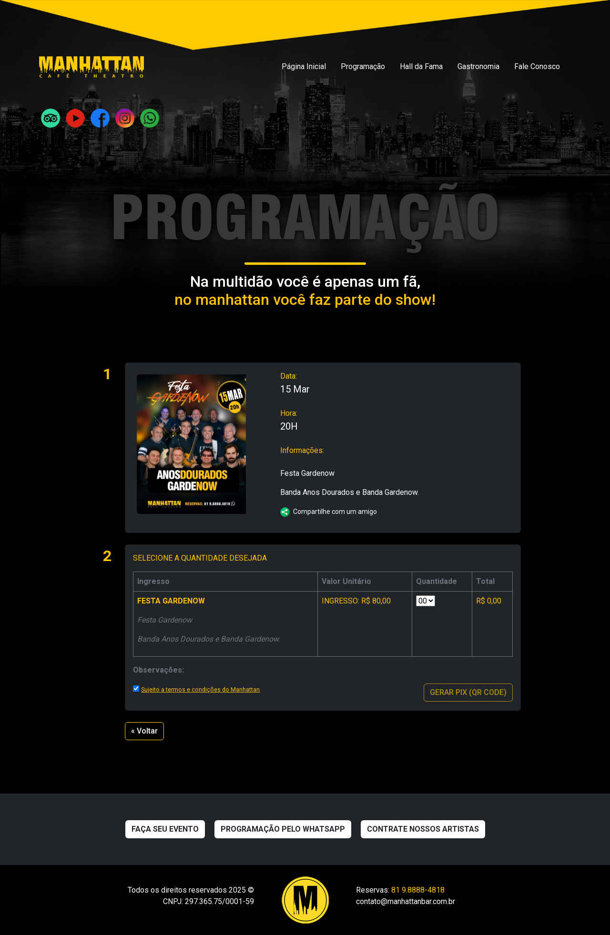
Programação (363, 66)
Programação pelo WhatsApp (283, 829)
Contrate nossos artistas (423, 829)
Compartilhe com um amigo (328, 511)
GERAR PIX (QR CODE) (468, 692)
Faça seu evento (165, 829)
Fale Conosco (537, 66)
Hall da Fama (421, 66)
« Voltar (144, 730)
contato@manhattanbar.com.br (405, 901)
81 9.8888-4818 (418, 890)
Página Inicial (304, 66)
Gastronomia (478, 66)
